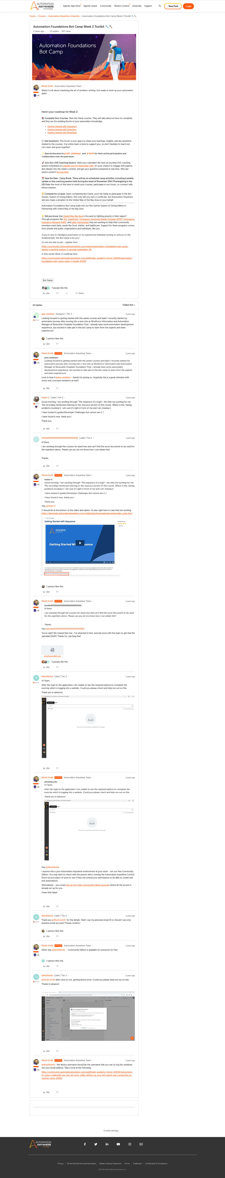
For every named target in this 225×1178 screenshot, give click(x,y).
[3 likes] (55, 661)
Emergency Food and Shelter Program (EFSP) (101, 219)
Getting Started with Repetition (62, 133)
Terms (127, 1164)
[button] (173, 6)
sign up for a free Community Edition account (87, 885)
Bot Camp (48, 280)
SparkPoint (73, 219)
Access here (63, 172)
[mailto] (141, 1145)
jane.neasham (48, 314)
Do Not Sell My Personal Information (81, 1164)
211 (65, 219)
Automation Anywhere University (63, 16)
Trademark (137, 1164)
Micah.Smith (47, 86)
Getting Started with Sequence (62, 126)
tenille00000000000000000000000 (60, 438)
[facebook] (85, 1145)
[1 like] (52, 338)
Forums (42, 16)
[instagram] (129, 1145)
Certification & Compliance (156, 1164)
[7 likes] (55, 288)
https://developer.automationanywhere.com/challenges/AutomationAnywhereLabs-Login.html (87, 513)
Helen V (45, 398)
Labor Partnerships (80, 222)
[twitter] (95, 1145)
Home (33, 16)
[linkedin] (107, 1145)
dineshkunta (47, 676)
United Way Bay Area (73, 216)
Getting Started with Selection (62, 130)
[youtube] (118, 1145)
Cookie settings (111, 1131)
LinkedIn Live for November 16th (78, 166)
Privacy (61, 1164)
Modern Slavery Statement (110, 1164)
